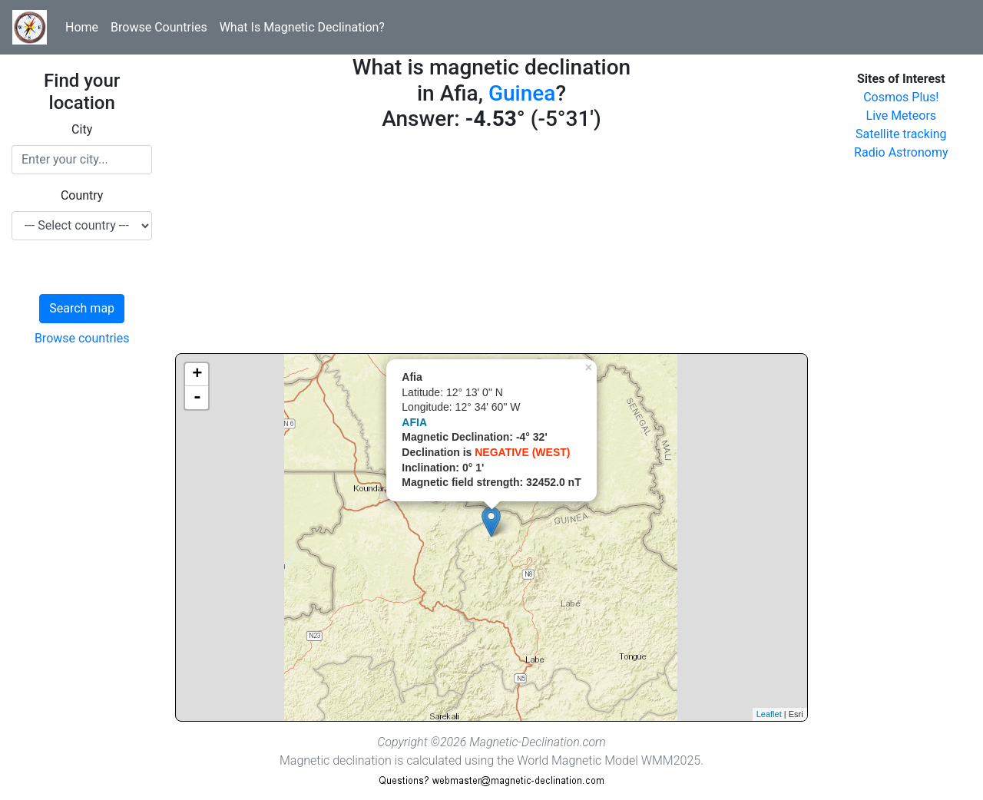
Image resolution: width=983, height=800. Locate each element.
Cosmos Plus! (900, 97)
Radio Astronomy (901, 152)
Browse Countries (159, 27)
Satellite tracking (901, 134)
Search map (81, 308)
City (81, 129)
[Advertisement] (491, 245)
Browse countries (82, 338)
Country (82, 195)
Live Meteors (901, 115)
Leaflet (769, 714)
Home (81, 27)
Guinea (521, 93)
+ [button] (197, 374)
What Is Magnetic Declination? (302, 27)
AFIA (414, 422)
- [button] (197, 397)
